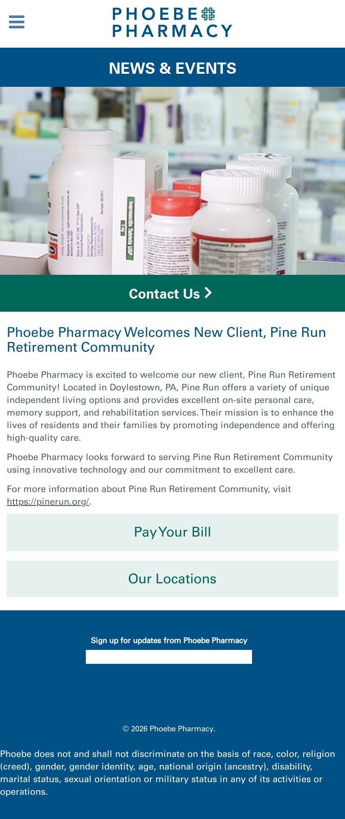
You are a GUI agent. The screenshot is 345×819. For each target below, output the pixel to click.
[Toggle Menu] (16, 22)
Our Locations (172, 579)
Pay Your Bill (172, 532)
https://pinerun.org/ (48, 501)
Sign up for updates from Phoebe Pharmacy (169, 640)
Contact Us (164, 293)
